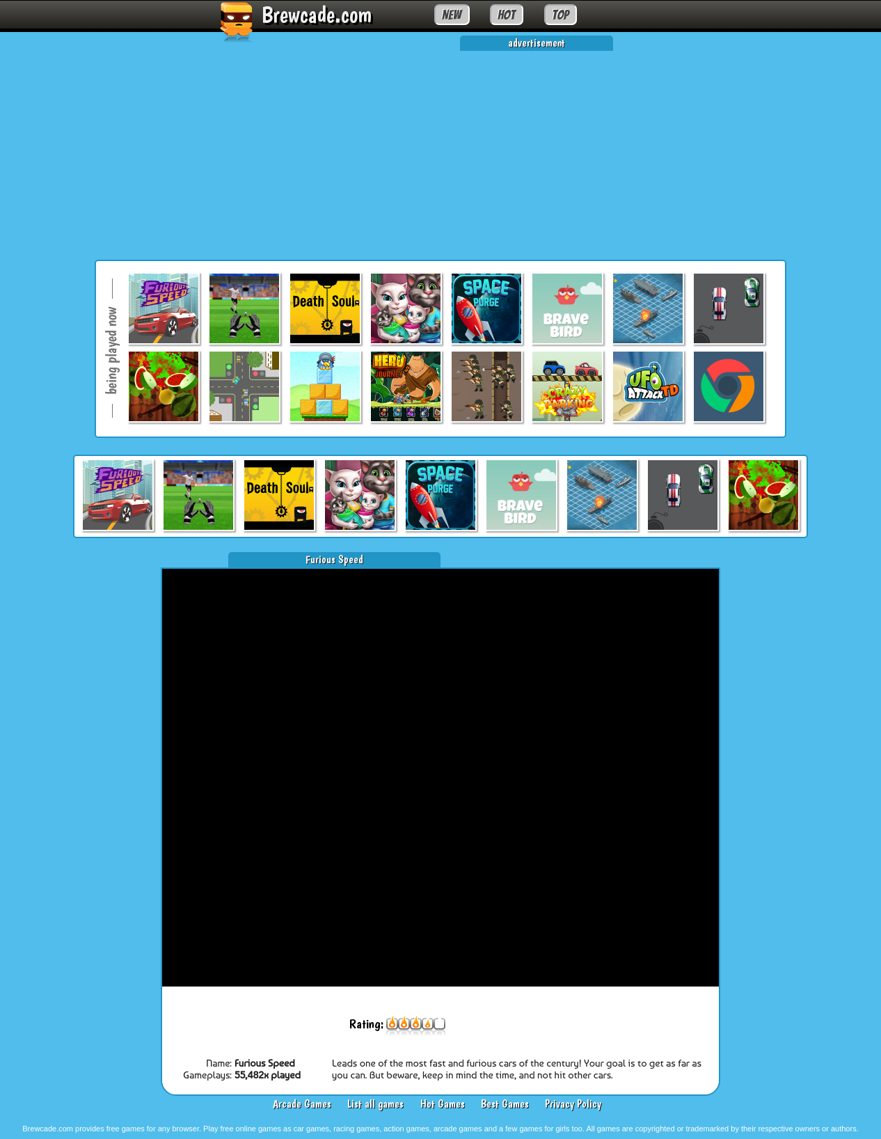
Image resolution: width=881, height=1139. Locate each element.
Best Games (505, 1103)
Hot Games (442, 1103)
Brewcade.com (317, 14)
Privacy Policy (573, 1103)
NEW (451, 15)
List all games (375, 1103)
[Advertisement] (440, 148)
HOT (506, 15)
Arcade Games (302, 1103)
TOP (560, 15)
